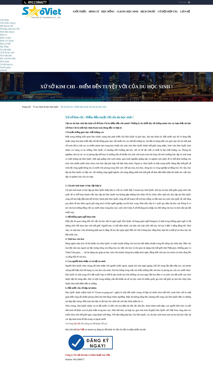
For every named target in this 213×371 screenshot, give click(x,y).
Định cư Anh (5, 38)
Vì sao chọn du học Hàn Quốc (45, 107)
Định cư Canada (7, 41)
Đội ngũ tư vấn (6, 26)
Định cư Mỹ (5, 44)
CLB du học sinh (127, 11)
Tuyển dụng (5, 67)
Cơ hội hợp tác (168, 11)
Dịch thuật (148, 11)
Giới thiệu (79, 11)
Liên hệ (185, 11)
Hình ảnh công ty (7, 32)
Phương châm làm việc (10, 29)
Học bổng (108, 11)
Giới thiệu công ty (8, 23)
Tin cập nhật (5, 50)
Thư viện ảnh (6, 55)
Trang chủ (26, 107)
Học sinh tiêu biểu (8, 58)
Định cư (94, 11)
